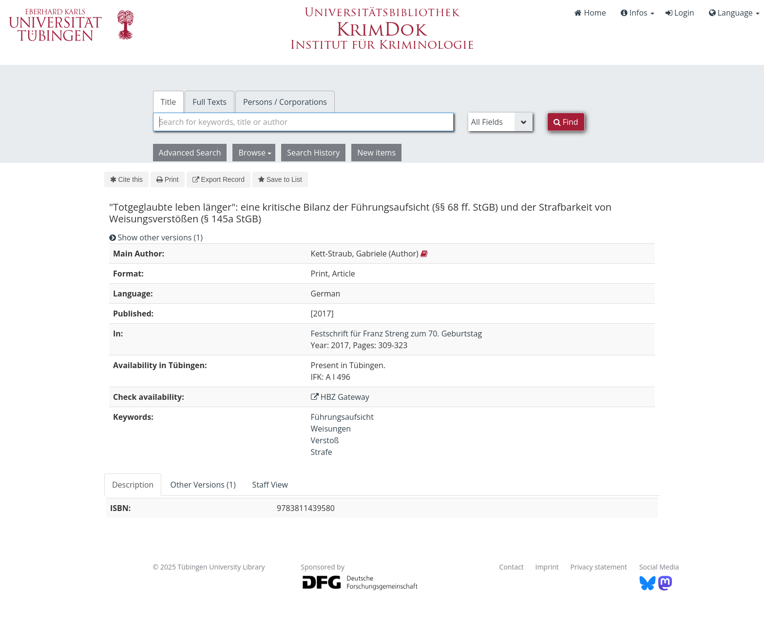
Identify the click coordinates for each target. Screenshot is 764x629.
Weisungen (331, 428)
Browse (254, 152)
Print (167, 179)
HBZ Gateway (340, 397)
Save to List (280, 179)
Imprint (547, 566)
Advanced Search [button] (190, 152)
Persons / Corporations (285, 102)
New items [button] (376, 152)
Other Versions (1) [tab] (202, 484)
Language (734, 12)
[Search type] (500, 122)
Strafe (321, 452)
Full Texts (209, 102)
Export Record (218, 179)
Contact (511, 566)
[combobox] (303, 122)
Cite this (126, 179)
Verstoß (325, 440)
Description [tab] (132, 484)
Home (590, 12)
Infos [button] (637, 12)
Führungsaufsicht (342, 417)
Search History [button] (313, 152)
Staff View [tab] (270, 484)
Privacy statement (598, 566)
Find (566, 122)
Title (168, 102)
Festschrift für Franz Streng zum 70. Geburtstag (396, 333)
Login (680, 12)
